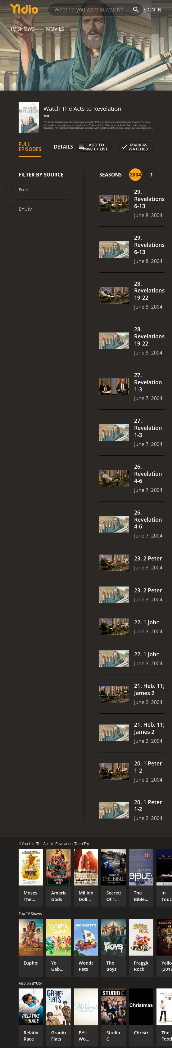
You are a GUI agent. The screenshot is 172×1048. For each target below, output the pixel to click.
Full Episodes (30, 147)
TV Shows (22, 28)
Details (63, 146)
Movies (55, 28)
